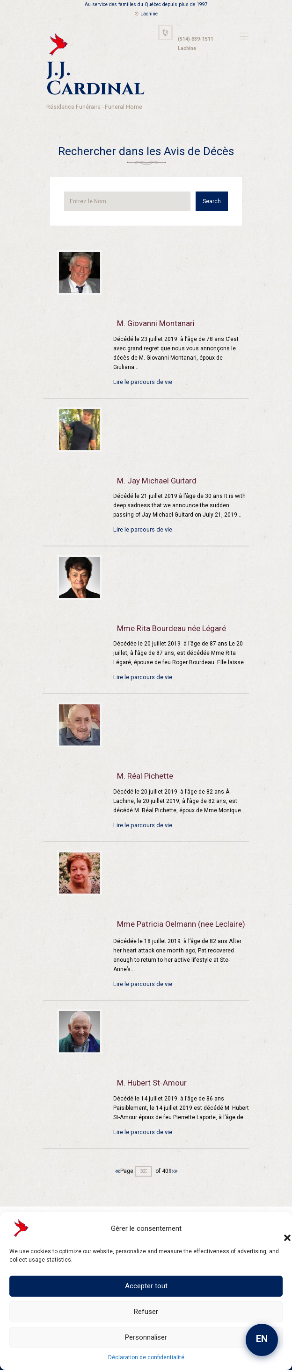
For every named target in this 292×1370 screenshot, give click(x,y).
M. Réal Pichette (143, 751)
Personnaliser (146, 1337)
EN (262, 1338)
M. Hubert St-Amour (149, 1056)
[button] (278, 1228)
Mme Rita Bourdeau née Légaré (168, 603)
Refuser (146, 1311)
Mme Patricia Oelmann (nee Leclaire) (175, 898)
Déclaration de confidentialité (146, 1357)
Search (215, 176)
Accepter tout (146, 1286)
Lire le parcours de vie (141, 356)
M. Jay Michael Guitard (153, 455)
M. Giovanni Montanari (152, 298)
